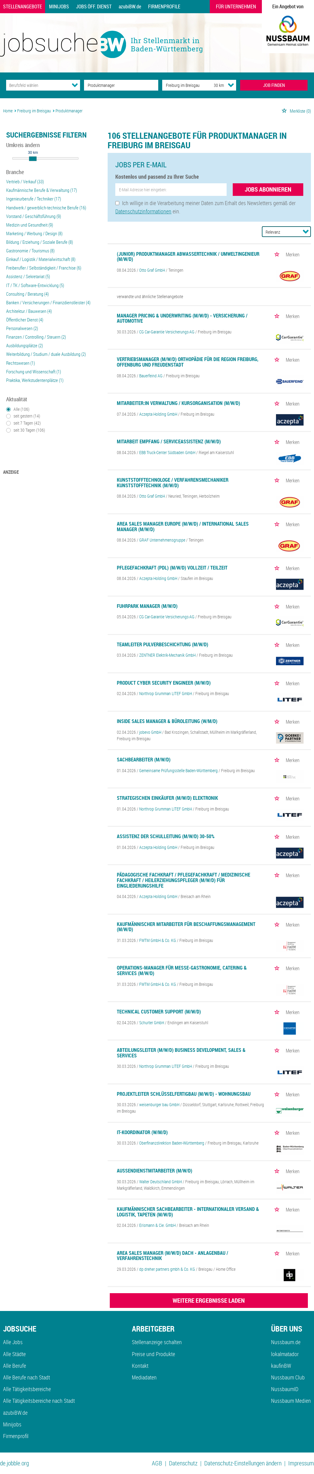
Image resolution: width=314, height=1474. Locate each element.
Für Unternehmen (236, 6)
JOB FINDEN (274, 85)
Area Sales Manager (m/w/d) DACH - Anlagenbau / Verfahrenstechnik (172, 1256)
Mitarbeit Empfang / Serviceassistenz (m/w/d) (169, 441)
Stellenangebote (22, 6)
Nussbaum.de (286, 1342)
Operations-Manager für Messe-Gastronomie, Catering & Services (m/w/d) (182, 970)
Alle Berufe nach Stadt (26, 1377)
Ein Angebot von (288, 6)
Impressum (301, 1463)
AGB (157, 1463)
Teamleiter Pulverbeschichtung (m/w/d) (162, 644)
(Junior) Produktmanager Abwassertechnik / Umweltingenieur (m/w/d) (188, 257)
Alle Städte (14, 1354)
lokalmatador (285, 1354)
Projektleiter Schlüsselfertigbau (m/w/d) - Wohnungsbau (184, 1094)
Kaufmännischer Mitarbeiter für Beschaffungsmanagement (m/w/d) (186, 927)
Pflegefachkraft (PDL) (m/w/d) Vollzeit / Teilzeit (172, 567)
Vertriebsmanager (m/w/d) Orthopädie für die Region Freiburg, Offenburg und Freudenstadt (187, 362)
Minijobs (59, 6)
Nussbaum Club (288, 1377)
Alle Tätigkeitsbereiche (27, 1389)
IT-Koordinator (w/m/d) (142, 1132)
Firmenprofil (16, 1436)
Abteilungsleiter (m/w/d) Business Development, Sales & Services (181, 1053)
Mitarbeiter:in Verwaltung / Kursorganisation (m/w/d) (178, 403)
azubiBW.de (130, 6)
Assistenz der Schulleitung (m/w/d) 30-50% (166, 836)
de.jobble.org (14, 1463)
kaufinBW (281, 1365)
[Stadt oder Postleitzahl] (182, 85)
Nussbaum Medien (291, 1400)
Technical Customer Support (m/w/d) (159, 1011)
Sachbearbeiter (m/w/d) (143, 759)
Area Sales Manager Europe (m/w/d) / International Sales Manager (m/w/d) (183, 526)
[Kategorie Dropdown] (74, 85)
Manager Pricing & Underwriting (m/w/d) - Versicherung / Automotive (182, 318)
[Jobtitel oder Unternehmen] (121, 85)
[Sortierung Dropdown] (305, 231)
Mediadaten (144, 1377)
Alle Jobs (13, 1342)
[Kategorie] (37, 85)
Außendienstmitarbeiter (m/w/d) (154, 1170)
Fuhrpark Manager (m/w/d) (147, 606)
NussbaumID (284, 1389)
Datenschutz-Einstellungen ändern (242, 1463)
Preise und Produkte (153, 1354)
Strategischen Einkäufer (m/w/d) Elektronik (167, 798)
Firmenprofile (164, 6)
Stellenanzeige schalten (157, 1342)
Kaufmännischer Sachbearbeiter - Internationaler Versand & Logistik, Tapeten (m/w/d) (188, 1212)
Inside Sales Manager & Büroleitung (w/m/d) (167, 721)
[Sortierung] (280, 232)
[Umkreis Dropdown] (231, 85)
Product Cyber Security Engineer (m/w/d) (164, 682)
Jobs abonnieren (268, 189)
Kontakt (140, 1365)
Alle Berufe (14, 1365)
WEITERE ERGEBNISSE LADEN (209, 1300)
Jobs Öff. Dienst (94, 6)
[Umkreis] (213, 85)
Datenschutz (183, 1463)
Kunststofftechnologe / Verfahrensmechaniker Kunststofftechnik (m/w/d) (172, 482)
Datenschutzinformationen (143, 211)
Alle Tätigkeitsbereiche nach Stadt (39, 1400)
